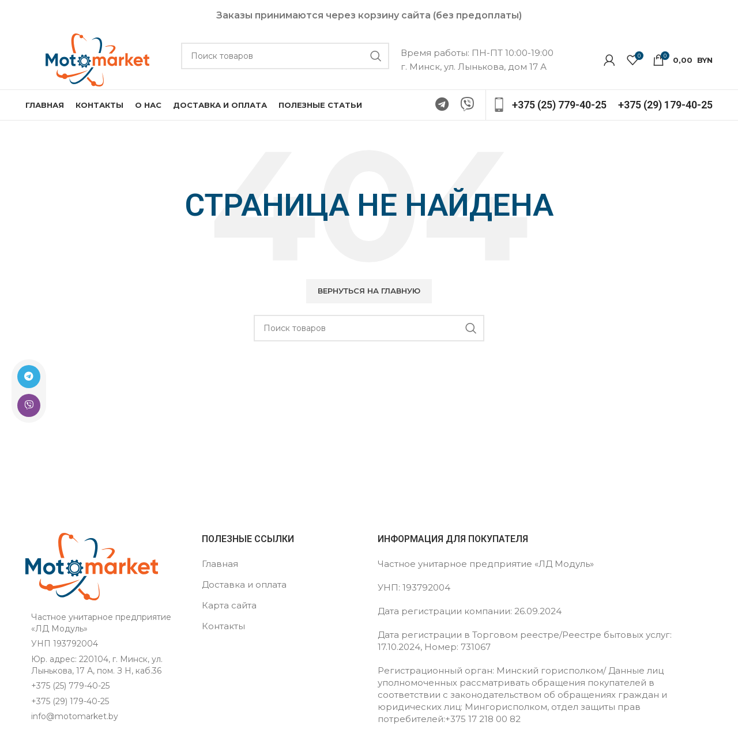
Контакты (223, 628)
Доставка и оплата (244, 586)
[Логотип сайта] (97, 60)
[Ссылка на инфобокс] (549, 107)
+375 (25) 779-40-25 (70, 688)
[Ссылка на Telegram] (24, 376)
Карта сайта (229, 607)
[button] (369, 293)
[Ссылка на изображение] (91, 568)
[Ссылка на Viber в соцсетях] (24, 405)
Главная (220, 566)
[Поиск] (285, 57)
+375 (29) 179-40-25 (70, 703)
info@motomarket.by (74, 719)
